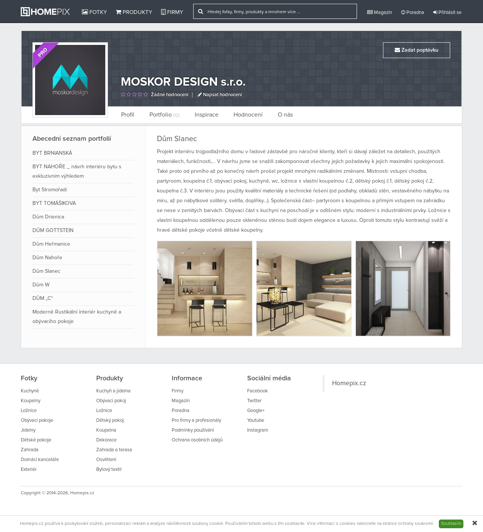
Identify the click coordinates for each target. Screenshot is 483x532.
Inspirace (206, 115)
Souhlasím (451, 523)
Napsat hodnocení (220, 94)
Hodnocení (248, 115)
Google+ (256, 410)
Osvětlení (106, 459)
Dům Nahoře (47, 257)
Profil (127, 115)
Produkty (134, 12)
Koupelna (106, 430)
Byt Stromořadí (49, 189)
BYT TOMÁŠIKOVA (54, 203)
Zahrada (29, 449)
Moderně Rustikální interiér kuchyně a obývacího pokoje (76, 316)
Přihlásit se (447, 12)
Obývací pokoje (37, 420)
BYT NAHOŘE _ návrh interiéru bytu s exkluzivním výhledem (77, 171)
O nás (285, 115)
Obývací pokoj (111, 400)
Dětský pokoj (110, 420)
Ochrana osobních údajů (197, 440)
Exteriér (29, 469)
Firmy (172, 12)
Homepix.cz (349, 383)
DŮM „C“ (42, 298)
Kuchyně (30, 391)
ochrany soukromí (415, 523)
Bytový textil (109, 469)
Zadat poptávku (416, 50)
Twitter (254, 400)
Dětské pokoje (36, 440)
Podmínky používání (193, 430)
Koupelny (30, 400)
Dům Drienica (48, 217)
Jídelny (28, 430)
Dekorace (106, 440)
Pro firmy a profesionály (196, 420)
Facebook (257, 391)
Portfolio (164, 115)
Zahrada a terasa (114, 449)
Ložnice (29, 410)
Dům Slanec (46, 271)
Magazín (379, 12)
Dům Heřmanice (51, 244)
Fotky (94, 12)
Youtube (255, 420)
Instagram (257, 430)
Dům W (40, 285)
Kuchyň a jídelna (113, 391)
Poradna (412, 12)
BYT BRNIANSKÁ (52, 153)
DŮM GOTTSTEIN (53, 230)
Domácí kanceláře (40, 459)
